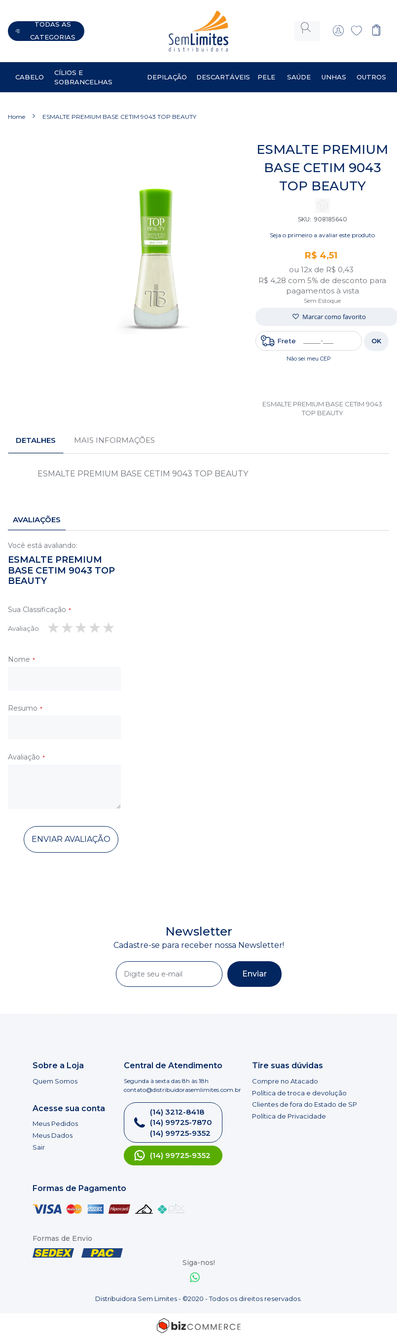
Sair (39, 1147)
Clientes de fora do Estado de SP (304, 1104)
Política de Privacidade (289, 1116)
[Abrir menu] (46, 27)
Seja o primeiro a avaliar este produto (322, 227)
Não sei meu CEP (309, 350)
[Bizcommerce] (198, 1325)
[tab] (36, 432)
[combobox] (307, 27)
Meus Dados (52, 1135)
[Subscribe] (254, 974)
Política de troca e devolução (299, 1093)
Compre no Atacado (285, 1081)
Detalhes (36, 432)
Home (16, 108)
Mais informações (114, 432)
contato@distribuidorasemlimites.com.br (182, 1089)
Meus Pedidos (55, 1123)
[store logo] (183, 27)
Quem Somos (55, 1081)
